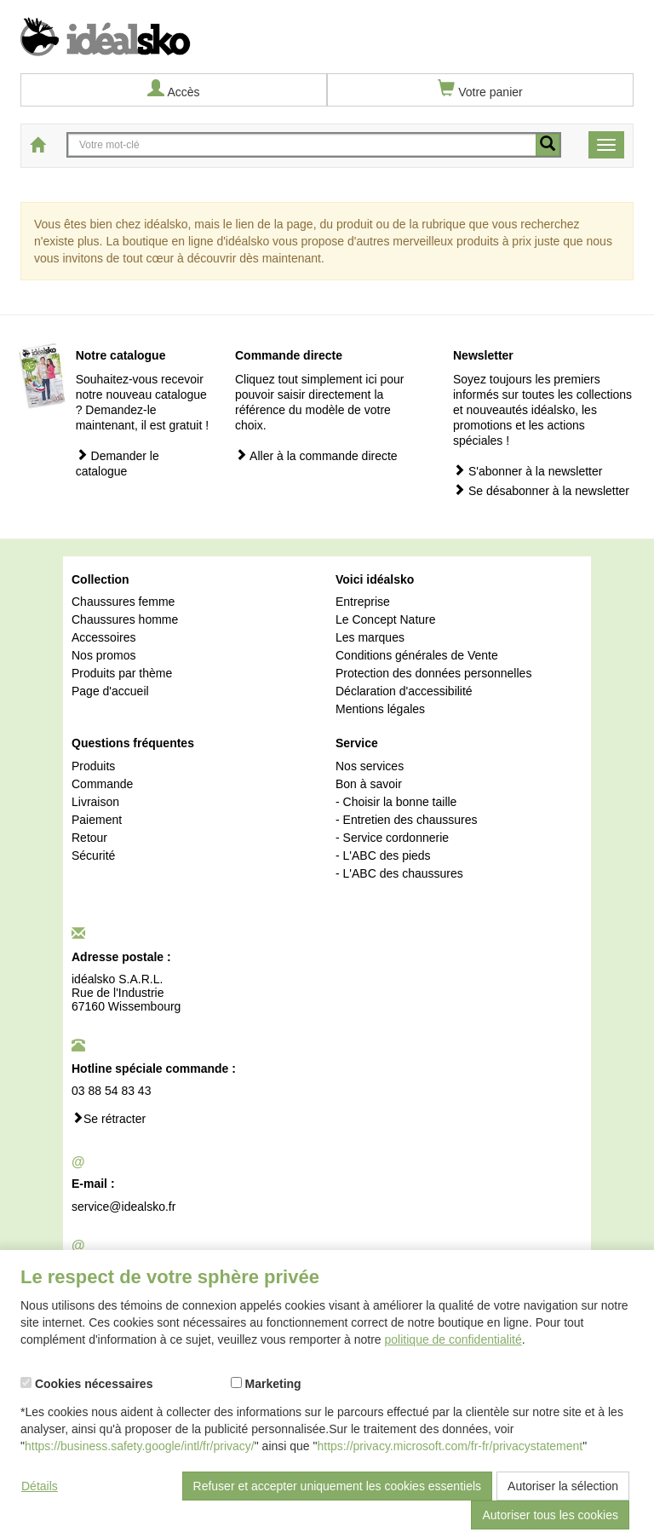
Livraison (95, 802)
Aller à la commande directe (316, 455)
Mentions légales (380, 709)
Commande (102, 784)
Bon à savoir (369, 784)
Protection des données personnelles (433, 673)
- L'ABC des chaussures (399, 873)
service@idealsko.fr (123, 1206)
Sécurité (93, 855)
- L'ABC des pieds (383, 855)
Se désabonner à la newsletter (541, 490)
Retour (89, 837)
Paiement (97, 820)
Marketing (266, 1384)
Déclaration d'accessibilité (404, 691)
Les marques (370, 637)
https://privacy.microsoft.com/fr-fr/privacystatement (450, 1446)
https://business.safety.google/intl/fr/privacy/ (140, 1446)
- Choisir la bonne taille (396, 802)
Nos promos (103, 655)
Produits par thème (122, 673)
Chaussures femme (123, 601)
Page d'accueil (110, 691)
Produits (93, 766)
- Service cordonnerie (392, 837)
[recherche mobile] (547, 145)
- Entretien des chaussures (407, 820)
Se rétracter (109, 1118)
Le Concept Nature (386, 619)
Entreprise (363, 601)
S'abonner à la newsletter (527, 471)
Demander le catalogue (117, 463)
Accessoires (103, 637)
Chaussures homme (125, 619)
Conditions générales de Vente (417, 655)
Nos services (370, 766)
